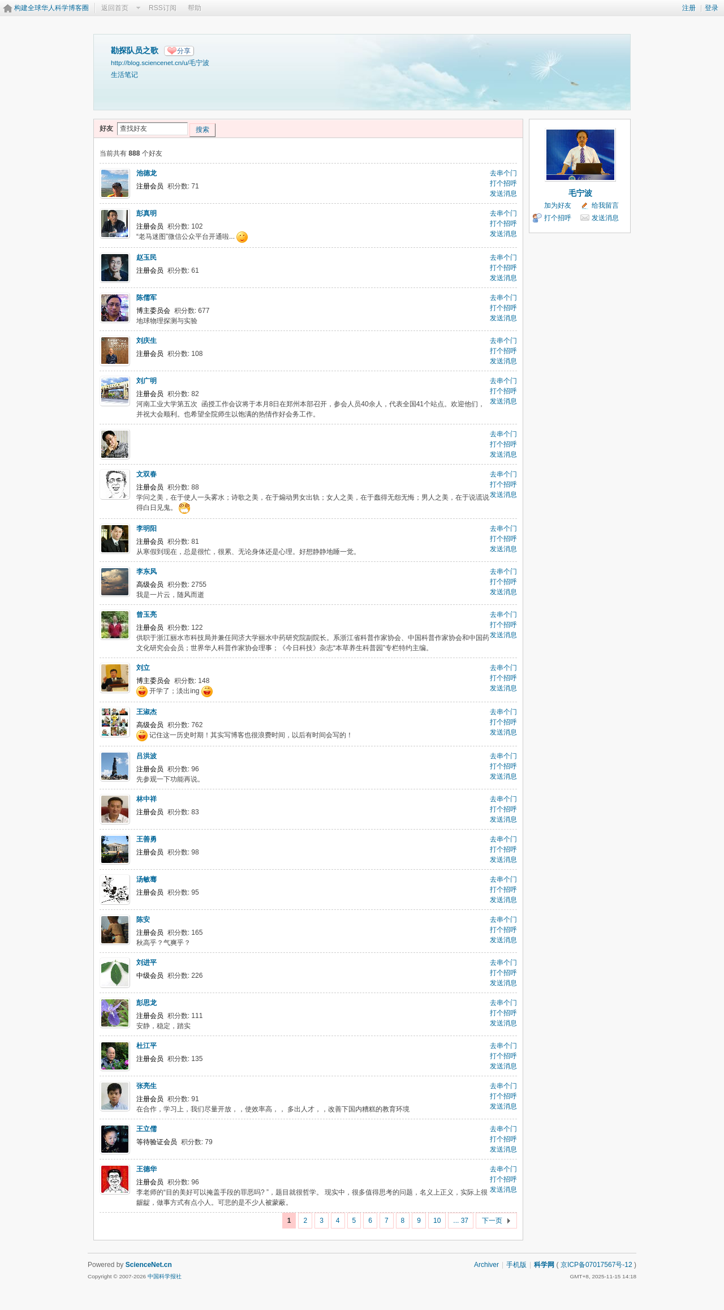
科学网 (544, 1265)
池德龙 (146, 173)
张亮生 (146, 1086)
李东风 (146, 571)
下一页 (492, 1221)
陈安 (143, 920)
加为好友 (557, 205)
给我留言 (605, 205)
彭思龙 (146, 1003)
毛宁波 (580, 192)
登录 (711, 8)
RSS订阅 (162, 8)
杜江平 (146, 1046)
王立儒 (146, 1129)
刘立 (143, 668)
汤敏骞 (146, 879)
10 (437, 1221)
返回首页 (114, 8)
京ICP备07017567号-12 (596, 1265)
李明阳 (146, 528)
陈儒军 (146, 298)
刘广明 (146, 381)
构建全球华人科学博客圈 (51, 8)
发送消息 (503, 193)
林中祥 (146, 799)
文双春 (146, 474)
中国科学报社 (165, 1276)
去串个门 (503, 173)
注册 (689, 8)
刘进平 (146, 963)
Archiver (486, 1265)
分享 (184, 51)
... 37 (460, 1221)
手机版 (516, 1265)
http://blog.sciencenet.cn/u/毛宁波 (160, 62)
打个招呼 (503, 183)
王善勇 (146, 839)
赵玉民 (146, 257)
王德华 (146, 1169)
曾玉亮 (146, 615)
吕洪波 (146, 756)
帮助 (194, 8)
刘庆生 (146, 341)
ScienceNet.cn (149, 1265)
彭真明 (146, 213)
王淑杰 (146, 712)
